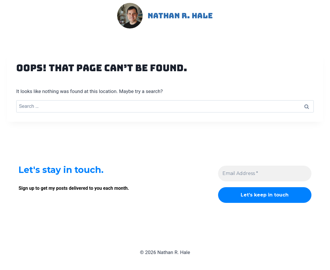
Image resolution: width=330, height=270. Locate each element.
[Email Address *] (264, 173)
